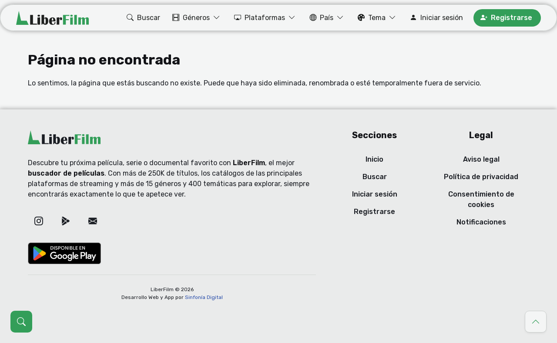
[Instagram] (39, 221)
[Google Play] (66, 221)
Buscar (374, 177)
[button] (142, 18)
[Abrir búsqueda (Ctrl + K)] (21, 322)
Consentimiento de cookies (481, 199)
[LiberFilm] (52, 18)
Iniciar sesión (374, 194)
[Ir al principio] (536, 322)
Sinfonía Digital (204, 297)
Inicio (374, 159)
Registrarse (374, 211)
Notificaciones (481, 222)
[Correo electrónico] (93, 221)
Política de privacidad (481, 177)
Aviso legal (481, 159)
